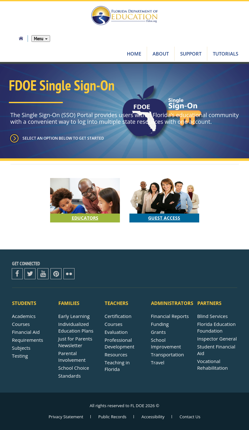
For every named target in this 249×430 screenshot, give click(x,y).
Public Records (112, 417)
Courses (21, 324)
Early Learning (74, 316)
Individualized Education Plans (76, 327)
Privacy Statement (66, 417)
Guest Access (164, 218)
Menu (41, 39)
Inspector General (217, 338)
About (161, 53)
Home (134, 53)
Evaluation (116, 332)
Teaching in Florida (117, 365)
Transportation (167, 354)
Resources (116, 354)
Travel (157, 362)
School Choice (73, 368)
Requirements (27, 340)
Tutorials (225, 53)
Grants (158, 332)
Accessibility (153, 417)
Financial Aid (26, 332)
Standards (69, 376)
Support (190, 53)
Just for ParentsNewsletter (75, 341)
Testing (20, 356)
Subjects (21, 348)
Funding (160, 324)
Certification (118, 316)
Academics (24, 316)
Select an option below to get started (63, 138)
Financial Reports (170, 316)
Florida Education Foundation (216, 327)
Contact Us (190, 417)
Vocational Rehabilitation (212, 364)
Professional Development (119, 343)
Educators (85, 218)
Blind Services (212, 316)
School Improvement (166, 343)
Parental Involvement (72, 356)
